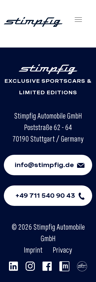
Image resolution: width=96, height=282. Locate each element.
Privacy (62, 249)
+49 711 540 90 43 (53, 195)
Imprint (33, 249)
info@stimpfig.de (53, 165)
